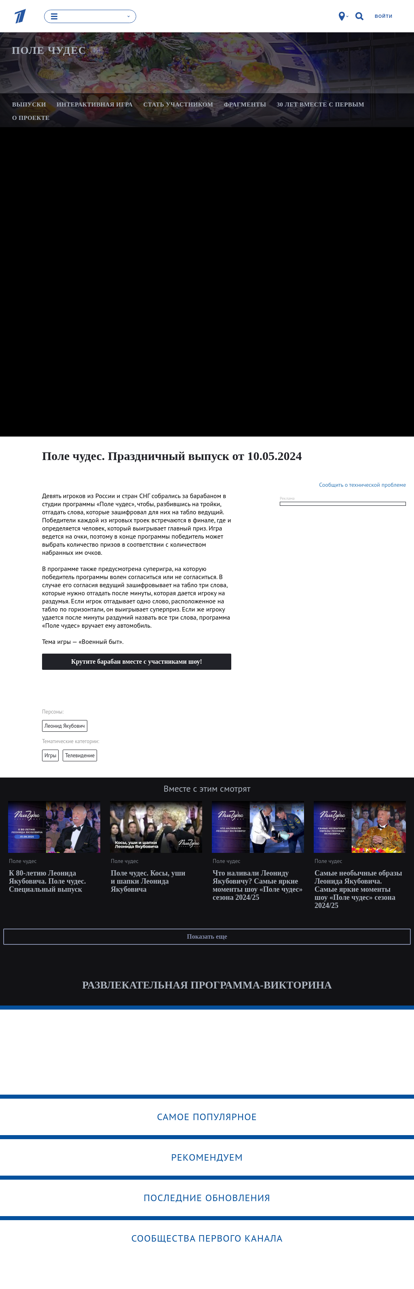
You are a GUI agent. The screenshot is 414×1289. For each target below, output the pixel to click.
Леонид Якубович (64, 725)
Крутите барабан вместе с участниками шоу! (136, 661)
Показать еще (207, 936)
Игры (50, 755)
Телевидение (80, 755)
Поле (49, 50)
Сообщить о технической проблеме (362, 484)
